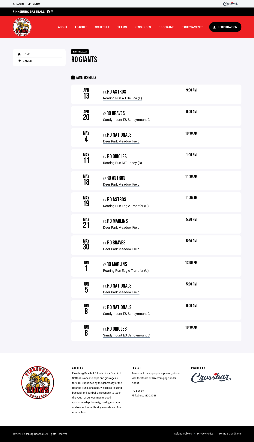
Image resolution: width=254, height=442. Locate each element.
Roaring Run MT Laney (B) (122, 162)
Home (23, 54)
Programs (166, 27)
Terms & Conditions (230, 433)
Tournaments (192, 27)
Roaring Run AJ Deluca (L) (122, 98)
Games (24, 61)
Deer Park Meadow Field (121, 141)
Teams (122, 27)
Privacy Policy (205, 433)
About (62, 27)
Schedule (102, 27)
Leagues (81, 27)
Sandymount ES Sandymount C (126, 119)
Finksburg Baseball (29, 11)
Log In (18, 4)
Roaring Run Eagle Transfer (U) (126, 206)
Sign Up (34, 4)
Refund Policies (183, 433)
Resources (143, 27)
